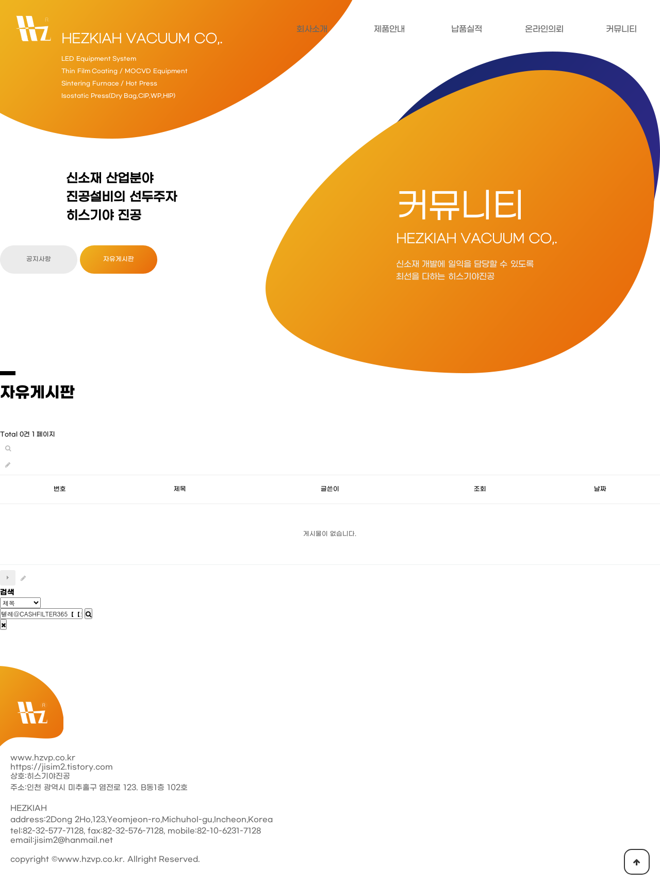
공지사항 (38, 259)
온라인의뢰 (544, 29)
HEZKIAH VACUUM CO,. (141, 39)
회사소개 (311, 29)
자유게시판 (118, 259)
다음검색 (7, 578)
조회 (480, 489)
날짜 (600, 489)
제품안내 (389, 29)
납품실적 (466, 29)
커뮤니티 (621, 29)
